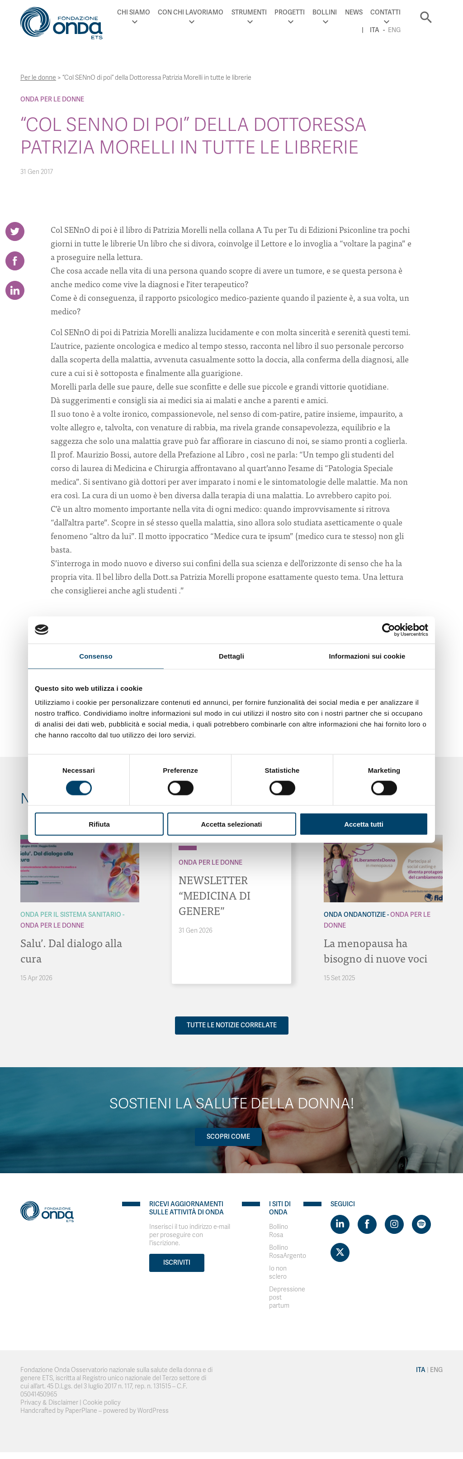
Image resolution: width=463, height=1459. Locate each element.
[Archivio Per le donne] (188, 848)
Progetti (289, 12)
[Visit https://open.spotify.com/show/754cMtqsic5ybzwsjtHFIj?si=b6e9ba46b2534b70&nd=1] (421, 1224)
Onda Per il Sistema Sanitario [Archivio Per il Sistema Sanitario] (70, 915)
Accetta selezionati (231, 824)
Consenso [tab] (95, 656)
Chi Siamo (133, 12)
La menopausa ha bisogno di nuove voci (375, 950)
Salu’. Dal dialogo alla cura (71, 950)
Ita (374, 30)
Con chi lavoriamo (190, 12)
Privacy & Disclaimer (49, 1402)
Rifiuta (99, 824)
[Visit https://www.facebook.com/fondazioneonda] (367, 1224)
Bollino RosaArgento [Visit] (287, 1252)
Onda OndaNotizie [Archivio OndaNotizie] (355, 915)
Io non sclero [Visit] (278, 1273)
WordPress (153, 1411)
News (354, 12)
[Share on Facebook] (15, 261)
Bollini (324, 12)
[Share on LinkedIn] (15, 290)
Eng (394, 30)
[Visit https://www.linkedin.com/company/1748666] (340, 1224)
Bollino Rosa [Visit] (278, 1231)
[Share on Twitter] (15, 231)
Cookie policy (102, 1402)
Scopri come (228, 1137)
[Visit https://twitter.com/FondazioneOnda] (340, 1252)
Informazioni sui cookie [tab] (367, 656)
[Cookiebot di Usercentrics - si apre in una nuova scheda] (388, 629)
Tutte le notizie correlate (232, 1025)
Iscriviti (176, 1262)
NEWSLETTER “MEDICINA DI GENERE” (214, 895)
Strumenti (249, 12)
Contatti (385, 12)
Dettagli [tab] (231, 656)
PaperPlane (81, 1411)
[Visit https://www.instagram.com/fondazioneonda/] (394, 1224)
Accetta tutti (363, 824)
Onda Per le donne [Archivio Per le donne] (52, 99)
